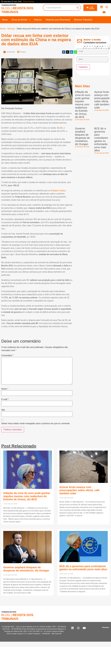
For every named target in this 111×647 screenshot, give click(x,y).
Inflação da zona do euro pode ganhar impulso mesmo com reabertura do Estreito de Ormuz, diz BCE (82, 104)
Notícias (11, 29)
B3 (61, 128)
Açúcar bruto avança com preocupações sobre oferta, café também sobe (79, 490)
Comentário (7, 355)
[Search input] (60, 7)
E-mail (5, 399)
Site (3, 410)
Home (3, 29)
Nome (4, 389)
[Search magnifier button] (78, 7)
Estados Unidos (58, 190)
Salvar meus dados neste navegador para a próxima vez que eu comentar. (35, 423)
